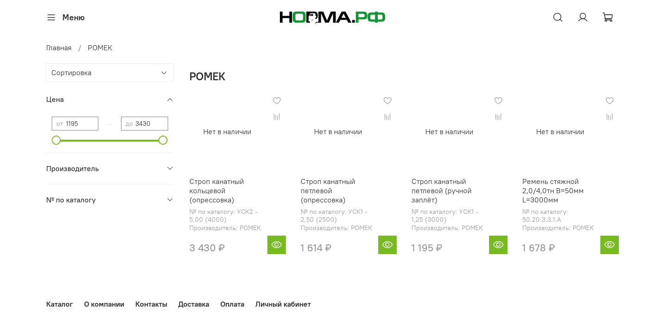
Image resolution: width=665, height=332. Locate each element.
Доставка (193, 303)
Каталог (59, 303)
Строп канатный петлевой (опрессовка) (328, 190)
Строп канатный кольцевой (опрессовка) (216, 190)
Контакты (151, 303)
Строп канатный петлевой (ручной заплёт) (441, 190)
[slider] (56, 140)
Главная (59, 47)
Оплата (232, 303)
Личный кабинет (283, 303)
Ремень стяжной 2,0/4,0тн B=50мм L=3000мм (553, 190)
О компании (104, 303)
